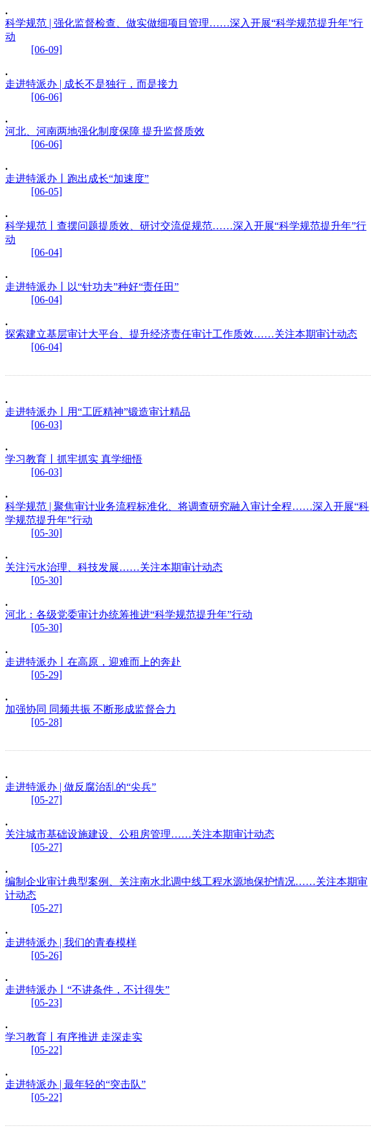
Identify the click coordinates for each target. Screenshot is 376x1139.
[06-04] (46, 252)
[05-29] (46, 674)
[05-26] (46, 955)
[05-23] (46, 1002)
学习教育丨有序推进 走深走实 (73, 1036)
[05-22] (46, 1049)
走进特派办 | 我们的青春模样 (71, 942)
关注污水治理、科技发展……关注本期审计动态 (114, 567)
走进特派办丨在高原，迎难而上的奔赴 (93, 661)
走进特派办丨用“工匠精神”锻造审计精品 (97, 411)
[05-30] (46, 532)
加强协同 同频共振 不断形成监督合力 (90, 709)
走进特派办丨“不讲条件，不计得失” (87, 989)
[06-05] (46, 191)
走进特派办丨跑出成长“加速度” (77, 178)
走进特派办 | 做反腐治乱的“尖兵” (80, 786)
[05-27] (46, 799)
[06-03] (46, 424)
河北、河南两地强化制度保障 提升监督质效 (105, 131)
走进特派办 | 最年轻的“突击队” (75, 1084)
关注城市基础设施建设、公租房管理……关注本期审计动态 (139, 834)
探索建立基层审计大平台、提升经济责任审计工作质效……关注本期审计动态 (181, 333)
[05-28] (46, 722)
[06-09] (46, 49)
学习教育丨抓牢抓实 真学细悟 (73, 459)
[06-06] (46, 96)
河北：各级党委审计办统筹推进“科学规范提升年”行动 (128, 614)
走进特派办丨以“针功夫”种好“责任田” (92, 286)
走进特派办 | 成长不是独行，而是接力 (91, 83)
